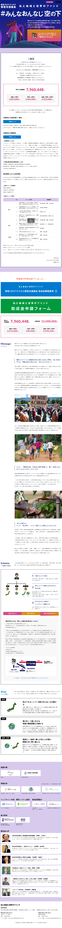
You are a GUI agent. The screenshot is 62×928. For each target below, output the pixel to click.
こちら (15, 629)
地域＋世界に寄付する (49, 615)
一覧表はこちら (12, 122)
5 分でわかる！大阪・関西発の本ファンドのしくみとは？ (34, 679)
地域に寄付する (12, 615)
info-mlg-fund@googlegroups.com (16, 920)
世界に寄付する (31, 615)
